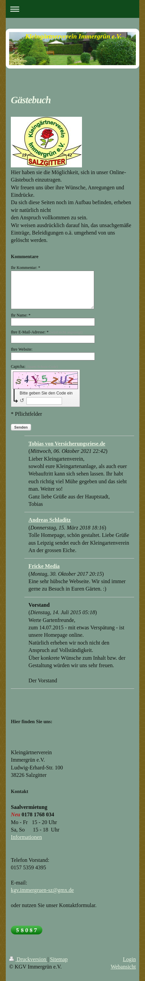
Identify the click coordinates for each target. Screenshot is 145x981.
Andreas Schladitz (49, 520)
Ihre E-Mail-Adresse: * (46, 332)
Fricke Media (44, 566)
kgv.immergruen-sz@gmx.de (42, 890)
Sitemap (58, 959)
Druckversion (28, 959)
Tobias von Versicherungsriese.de (66, 443)
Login (129, 959)
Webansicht (123, 967)
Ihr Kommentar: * (25, 267)
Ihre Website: (22, 349)
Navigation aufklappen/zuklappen (72, 9)
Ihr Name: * (20, 315)
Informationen (26, 837)
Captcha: (34, 366)
